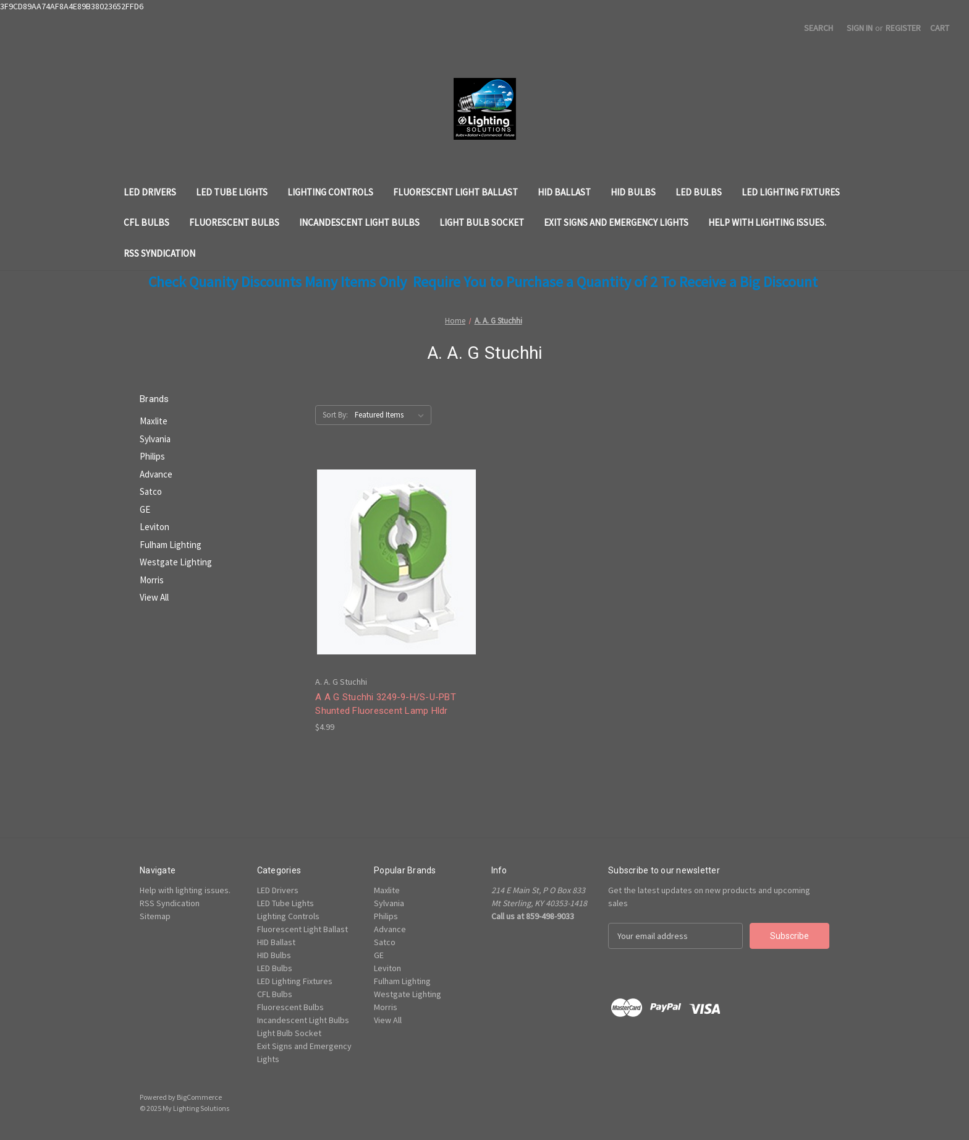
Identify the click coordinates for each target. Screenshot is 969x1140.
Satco (151, 491)
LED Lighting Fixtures (791, 192)
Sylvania (155, 439)
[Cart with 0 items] (939, 28)
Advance (156, 474)
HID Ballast (564, 192)
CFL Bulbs (146, 222)
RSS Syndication (159, 253)
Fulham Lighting (170, 545)
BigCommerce (199, 1097)
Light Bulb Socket (481, 222)
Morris (152, 580)
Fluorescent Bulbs (234, 222)
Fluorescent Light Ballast (455, 192)
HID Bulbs (633, 192)
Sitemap (155, 916)
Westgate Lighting (176, 562)
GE (145, 509)
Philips (152, 456)
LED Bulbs (698, 192)
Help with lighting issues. (767, 222)
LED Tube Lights (232, 192)
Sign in (860, 27)
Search (818, 27)
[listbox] (392, 415)
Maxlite (153, 421)
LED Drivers (150, 192)
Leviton (154, 527)
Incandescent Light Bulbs (359, 222)
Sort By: (335, 414)
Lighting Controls (330, 192)
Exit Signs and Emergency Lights (616, 222)
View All (154, 597)
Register (903, 27)
